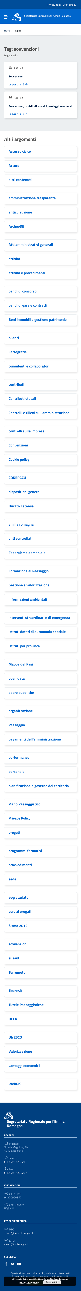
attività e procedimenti (27, 273)
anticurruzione (20, 212)
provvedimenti (20, 865)
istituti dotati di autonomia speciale (37, 631)
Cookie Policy (69, 4)
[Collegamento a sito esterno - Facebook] (6, 1264)
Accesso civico (20, 151)
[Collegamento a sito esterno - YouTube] (19, 1264)
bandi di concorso (22, 291)
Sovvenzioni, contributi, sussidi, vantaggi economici (40, 106)
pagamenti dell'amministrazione (35, 739)
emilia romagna (21, 524)
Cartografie (18, 352)
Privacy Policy (20, 818)
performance (19, 757)
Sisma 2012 (18, 925)
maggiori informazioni (29, 1282)
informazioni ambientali (28, 599)
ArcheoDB (16, 226)
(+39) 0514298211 (15, 1161)
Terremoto (17, 972)
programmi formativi (25, 850)
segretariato (18, 897)
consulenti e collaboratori (29, 366)
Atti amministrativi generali (31, 244)
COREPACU (17, 477)
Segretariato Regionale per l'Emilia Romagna (36, 1123)
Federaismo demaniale (27, 552)
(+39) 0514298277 (15, 1172)
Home (7, 31)
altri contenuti (20, 179)
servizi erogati (20, 911)
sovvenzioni (18, 944)
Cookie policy (19, 459)
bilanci (14, 337)
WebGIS (15, 1084)
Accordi (14, 165)
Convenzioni (18, 445)
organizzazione (21, 711)
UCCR (13, 1019)
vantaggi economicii (24, 1065)
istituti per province (24, 646)
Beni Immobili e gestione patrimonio (38, 319)
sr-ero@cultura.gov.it (16, 1244)
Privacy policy (54, 4)
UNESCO (15, 1037)
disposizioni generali (25, 491)
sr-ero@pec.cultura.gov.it (18, 1233)
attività (14, 259)
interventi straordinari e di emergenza (39, 617)
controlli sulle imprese (27, 431)
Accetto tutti (52, 1282)
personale (17, 771)
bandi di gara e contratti (28, 305)
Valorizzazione (20, 1051)
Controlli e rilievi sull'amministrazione (39, 412)
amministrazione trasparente (32, 198)
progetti (15, 832)
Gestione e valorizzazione (29, 585)
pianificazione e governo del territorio (39, 786)
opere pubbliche (21, 692)
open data (17, 678)
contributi (16, 384)
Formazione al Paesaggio (29, 571)
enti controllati (20, 538)
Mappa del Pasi (21, 664)
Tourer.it (15, 990)
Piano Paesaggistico (24, 804)
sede (12, 879)
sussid (14, 958)
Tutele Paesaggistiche (26, 1004)
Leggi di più (18, 84)
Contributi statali (22, 398)
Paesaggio (17, 725)
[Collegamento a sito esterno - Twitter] (13, 1264)
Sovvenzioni (16, 76)
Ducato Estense (21, 506)
